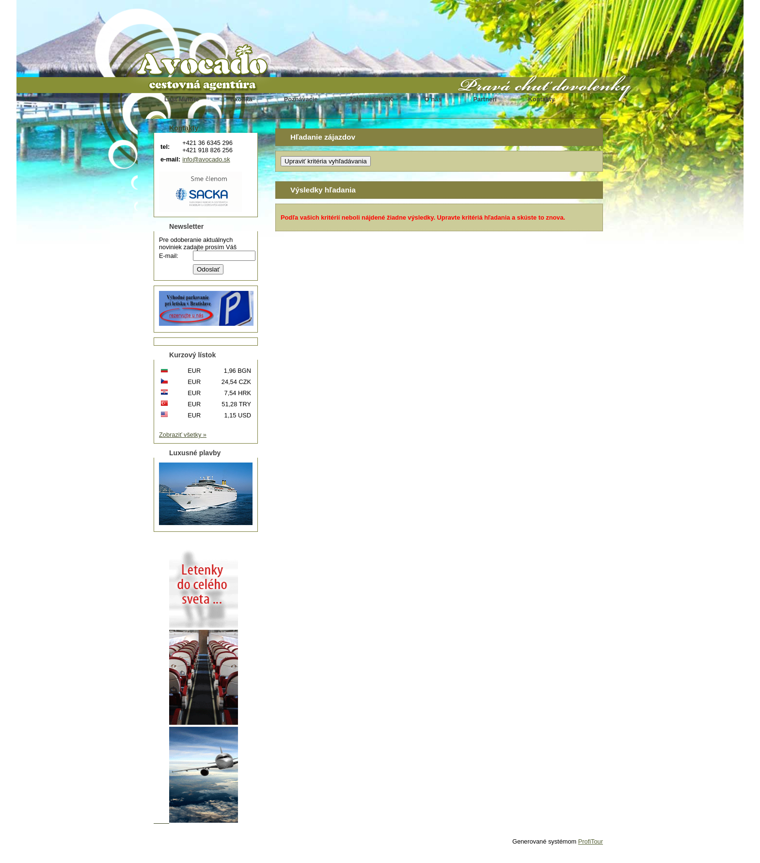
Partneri (484, 99)
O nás (433, 99)
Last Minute (181, 99)
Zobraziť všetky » (182, 434)
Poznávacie (301, 99)
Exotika (241, 99)
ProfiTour (590, 841)
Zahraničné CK (371, 99)
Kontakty (541, 99)
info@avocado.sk (206, 159)
